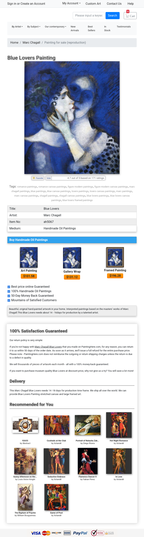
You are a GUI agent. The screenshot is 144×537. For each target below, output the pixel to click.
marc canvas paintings (26, 195)
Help (131, 3)
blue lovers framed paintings (77, 200)
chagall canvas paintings (72, 195)
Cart (130, 14)
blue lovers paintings (98, 195)
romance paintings (27, 186)
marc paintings (124, 191)
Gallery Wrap (72, 271)
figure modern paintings (80, 186)
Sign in (11, 3)
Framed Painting (115, 270)
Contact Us (114, 3)
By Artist (16, 26)
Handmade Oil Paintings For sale (35, 15)
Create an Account (32, 3)
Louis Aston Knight (26, 479)
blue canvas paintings (58, 191)
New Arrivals (75, 28)
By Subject (33, 26)
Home (14, 42)
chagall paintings (49, 195)
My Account (71, 3)
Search (112, 15)
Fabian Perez (89, 479)
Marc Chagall (31, 42)
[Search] (89, 15)
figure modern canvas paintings (111, 186)
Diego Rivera (89, 443)
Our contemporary (54, 26)
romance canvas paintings (52, 186)
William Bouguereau (26, 515)
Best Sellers (91, 28)
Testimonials (124, 26)
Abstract (26, 443)
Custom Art (93, 3)
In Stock (107, 28)
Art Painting (29, 270)
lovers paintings (80, 191)
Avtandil (57, 443)
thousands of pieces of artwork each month (41, 364)
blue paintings (38, 191)
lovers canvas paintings (102, 191)
